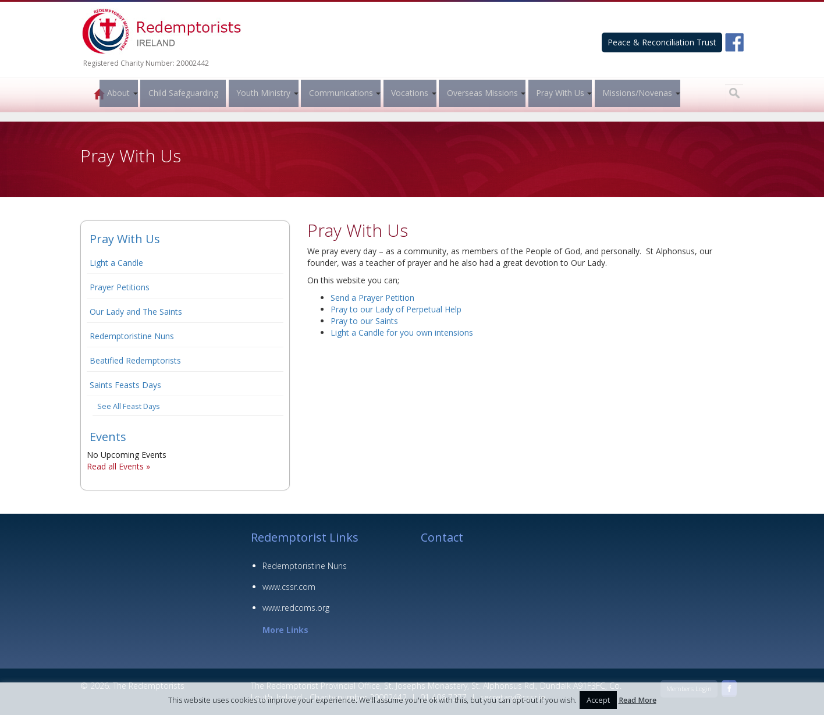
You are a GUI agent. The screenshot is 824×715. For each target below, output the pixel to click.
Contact (442, 537)
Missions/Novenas (635, 92)
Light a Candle (116, 262)
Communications (339, 92)
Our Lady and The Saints (136, 311)
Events (108, 436)
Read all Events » (118, 466)
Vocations (408, 92)
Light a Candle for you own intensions (402, 332)
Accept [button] (598, 700)
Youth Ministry (262, 92)
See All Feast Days (128, 406)
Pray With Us (558, 92)
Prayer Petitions (120, 287)
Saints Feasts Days (125, 384)
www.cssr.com (288, 586)
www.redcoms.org (295, 607)
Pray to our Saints (364, 320)
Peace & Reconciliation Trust (662, 42)
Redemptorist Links (304, 537)
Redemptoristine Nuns (132, 336)
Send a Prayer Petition (372, 297)
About (116, 92)
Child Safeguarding (181, 92)
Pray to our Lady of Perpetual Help (396, 309)
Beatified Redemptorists (135, 360)
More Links (285, 629)
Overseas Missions (480, 92)
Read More (637, 700)
